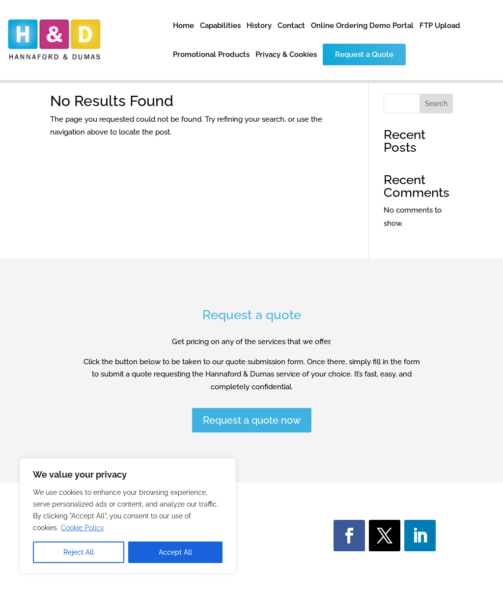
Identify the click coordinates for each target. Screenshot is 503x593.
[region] (128, 515)
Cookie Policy (82, 528)
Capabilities (220, 26)
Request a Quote (364, 54)
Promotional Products (211, 55)
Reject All (78, 552)
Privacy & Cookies (286, 55)
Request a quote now (252, 420)
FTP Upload (439, 26)
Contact (291, 26)
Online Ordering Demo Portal (362, 26)
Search (436, 104)
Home (183, 26)
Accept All (175, 552)
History (259, 26)
